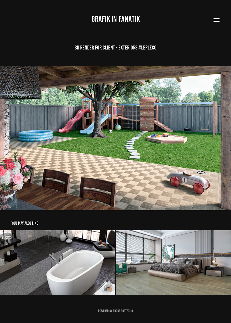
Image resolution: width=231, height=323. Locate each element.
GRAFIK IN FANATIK (115, 19)
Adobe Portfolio (123, 311)
